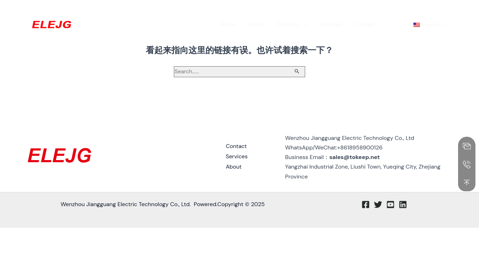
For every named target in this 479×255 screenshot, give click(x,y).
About (234, 167)
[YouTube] (438, 9)
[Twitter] (428, 9)
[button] (376, 9)
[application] (303, 24)
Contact (236, 148)
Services (237, 157)
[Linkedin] (449, 9)
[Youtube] (390, 205)
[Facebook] (417, 9)
